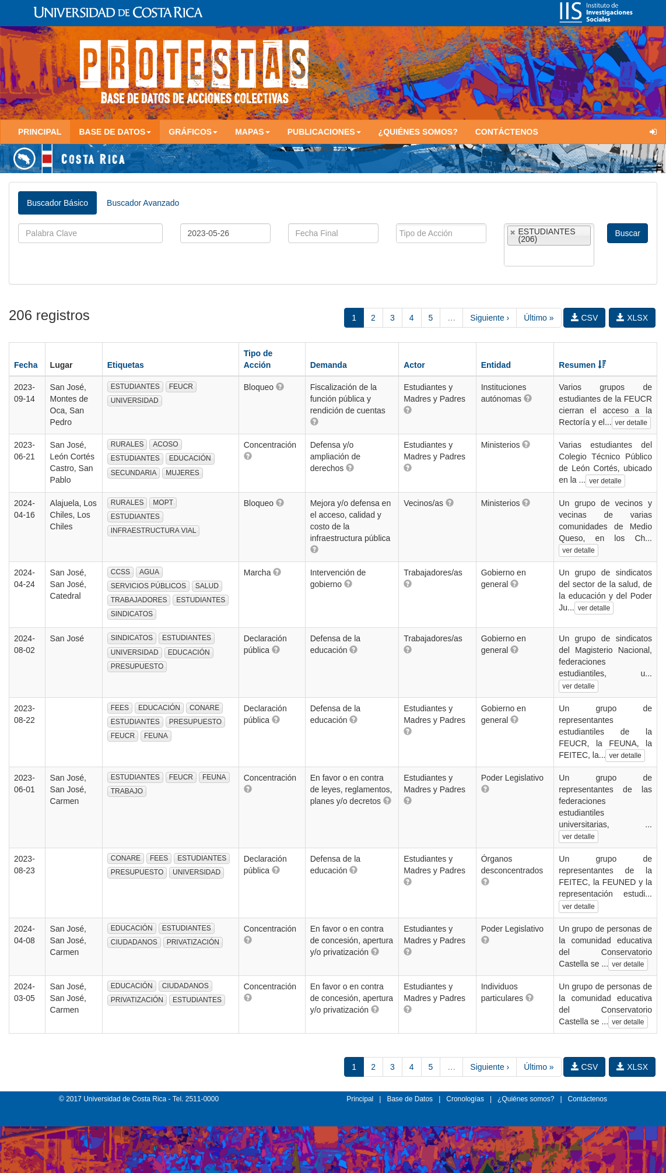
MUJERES (182, 473)
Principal (39, 131)
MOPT (163, 502)
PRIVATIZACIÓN (193, 942)
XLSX (632, 317)
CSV (584, 317)
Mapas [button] (252, 131)
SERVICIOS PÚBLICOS (148, 586)
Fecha (25, 365)
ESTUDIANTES (135, 386)
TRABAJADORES (139, 600)
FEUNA (156, 736)
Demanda (328, 365)
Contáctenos (506, 131)
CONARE (204, 708)
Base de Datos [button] (115, 131)
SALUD (207, 586)
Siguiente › (489, 317)
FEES (120, 708)
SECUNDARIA (134, 473)
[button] (280, 386)
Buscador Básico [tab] (57, 203)
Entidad (496, 365)
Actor (414, 365)
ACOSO (165, 444)
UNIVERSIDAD (135, 400)
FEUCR (181, 386)
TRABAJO (127, 791)
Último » (538, 317)
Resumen (582, 365)
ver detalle (631, 423)
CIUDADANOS (134, 942)
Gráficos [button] (193, 131)
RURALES (127, 444)
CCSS (120, 572)
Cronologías (465, 1099)
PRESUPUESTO (137, 666)
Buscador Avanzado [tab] (143, 203)
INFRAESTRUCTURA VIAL (154, 530)
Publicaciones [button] (324, 131)
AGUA (149, 572)
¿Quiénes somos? (418, 131)
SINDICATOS (132, 614)
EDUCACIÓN (190, 458)
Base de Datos (410, 1099)
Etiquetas (125, 365)
